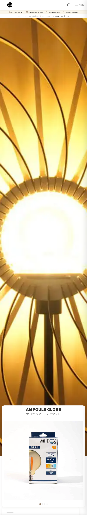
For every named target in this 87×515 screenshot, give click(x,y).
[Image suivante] (77, 460)
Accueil (21, 16)
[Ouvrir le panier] (69, 5)
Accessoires (47, 16)
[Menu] (79, 5)
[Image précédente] (10, 460)
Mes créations (33, 16)
